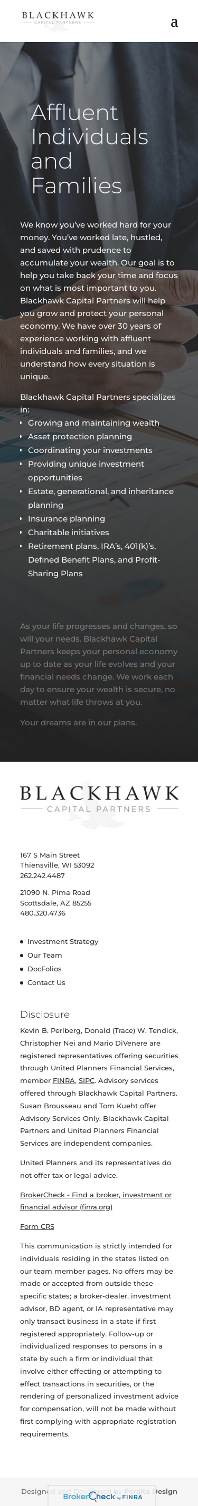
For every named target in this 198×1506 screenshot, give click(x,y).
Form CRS (37, 1226)
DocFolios (44, 968)
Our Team (44, 955)
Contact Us (46, 982)
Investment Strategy (62, 941)
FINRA (64, 1080)
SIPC (87, 1080)
